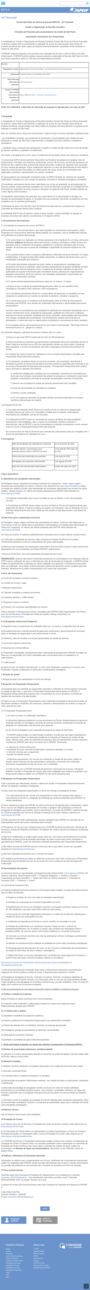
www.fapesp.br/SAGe (74, 873)
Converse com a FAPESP (71, 1246)
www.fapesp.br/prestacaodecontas (17, 1136)
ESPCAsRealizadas (44, 1220)
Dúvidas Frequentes (12, 1258)
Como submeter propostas (14, 1256)
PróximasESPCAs (12, 1220)
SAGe (8, 1272)
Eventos (36, 1261)
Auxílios (8, 1251)
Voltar (45, 1209)
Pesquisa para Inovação (41, 1265)
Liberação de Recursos (13, 1263)
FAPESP (36, 1249)
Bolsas (8, 1249)
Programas (9, 1254)
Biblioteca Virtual (39, 1254)
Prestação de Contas (12, 1265)
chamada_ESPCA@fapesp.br (14, 1177)
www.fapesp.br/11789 (10, 815)
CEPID (36, 1256)
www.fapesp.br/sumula (11, 965)
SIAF (7, 1277)
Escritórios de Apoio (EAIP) (14, 1261)
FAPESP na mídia (39, 1263)
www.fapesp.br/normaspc (12, 617)
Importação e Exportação (14, 1270)
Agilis (7, 1275)
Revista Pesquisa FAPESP (42, 1268)
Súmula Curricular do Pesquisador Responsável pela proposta (31, 963)
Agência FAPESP (39, 1251)
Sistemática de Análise (13, 1268)
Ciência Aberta (38, 1258)
